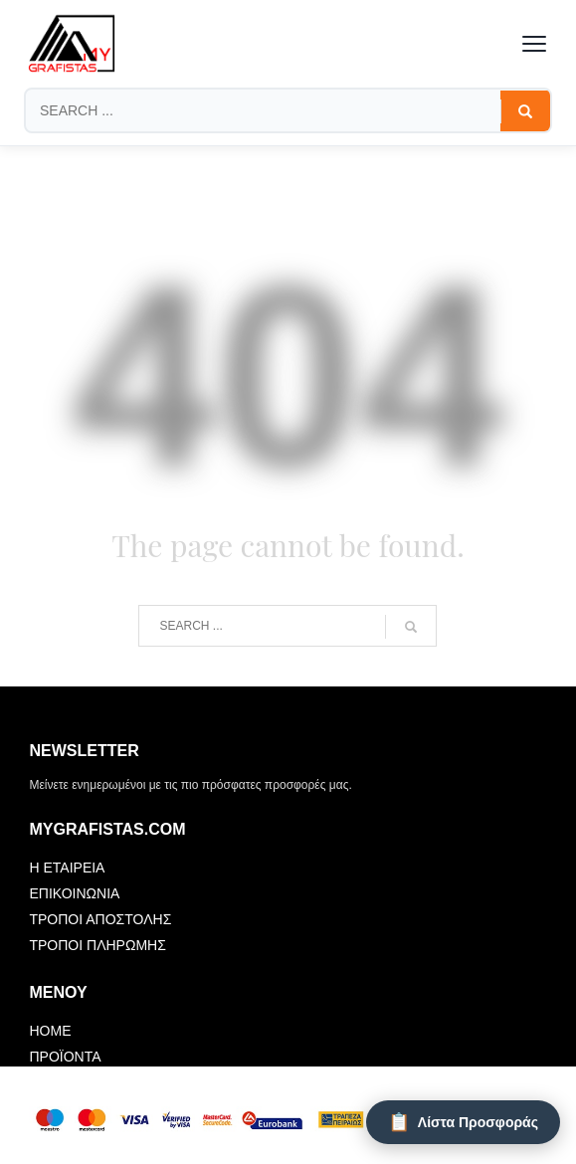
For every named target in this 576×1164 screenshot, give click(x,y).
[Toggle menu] (534, 44)
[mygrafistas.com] (71, 44)
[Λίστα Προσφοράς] (463, 1122)
